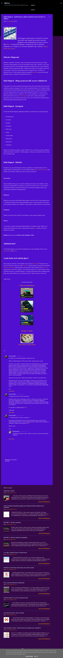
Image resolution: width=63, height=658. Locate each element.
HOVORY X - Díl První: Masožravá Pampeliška (15, 541)
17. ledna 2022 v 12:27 (23, 435)
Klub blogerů (23, 100)
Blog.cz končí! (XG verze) (40, 173)
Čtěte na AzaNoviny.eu (27, 289)
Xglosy (7, 3)
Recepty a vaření (26, 335)
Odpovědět (11, 395)
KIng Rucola (16, 435)
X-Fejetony (9, 14)
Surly (35, 232)
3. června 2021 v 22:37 (20, 419)
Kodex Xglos (38, 14)
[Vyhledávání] (61, 3)
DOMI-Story (19, 14)
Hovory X (44, 9)
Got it (36, 656)
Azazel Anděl (12, 360)
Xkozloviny (26, 9)
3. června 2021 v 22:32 (20, 398)
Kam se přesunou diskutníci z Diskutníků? (14, 587)
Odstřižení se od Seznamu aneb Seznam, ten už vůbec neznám (19, 572)
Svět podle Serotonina (9, 271)
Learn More (29, 656)
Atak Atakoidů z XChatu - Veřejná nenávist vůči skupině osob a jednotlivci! (22, 632)
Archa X (44, 271)
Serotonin (25, 269)
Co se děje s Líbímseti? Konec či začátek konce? (15, 556)
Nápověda (48, 14)
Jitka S (8, 48)
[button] (49, 21)
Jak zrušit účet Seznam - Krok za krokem (14, 617)
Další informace (44, 506)
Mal (16, 255)
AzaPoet (35, 9)
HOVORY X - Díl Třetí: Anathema (12, 526)
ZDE (25, 411)
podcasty (35, 76)
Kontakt (28, 14)
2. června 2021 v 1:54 (19, 360)
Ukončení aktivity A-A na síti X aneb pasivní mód (16, 602)
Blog (18, 9)
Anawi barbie (7, 255)
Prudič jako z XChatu (9, 495)
